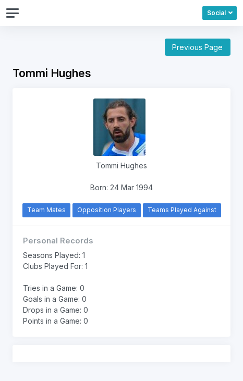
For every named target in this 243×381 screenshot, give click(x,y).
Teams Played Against (182, 210)
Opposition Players (106, 210)
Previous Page (197, 47)
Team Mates (46, 210)
